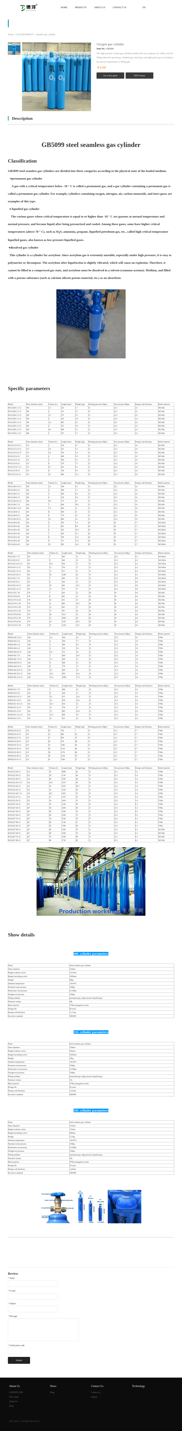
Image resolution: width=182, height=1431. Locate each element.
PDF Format (139, 75)
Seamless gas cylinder (45, 34)
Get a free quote (110, 75)
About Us (99, 7)
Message (12, 1316)
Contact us (95, 1392)
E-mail (12, 1291)
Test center (14, 1397)
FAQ (11, 1406)
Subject (12, 1303)
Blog (52, 1392)
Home (64, 7)
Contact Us (119, 7)
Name (11, 1278)
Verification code (16, 1345)
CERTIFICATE (16, 1392)
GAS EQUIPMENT (24, 34)
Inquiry (94, 1397)
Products (81, 7)
